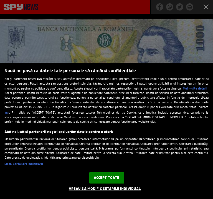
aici (6, 113)
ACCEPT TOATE (107, 178)
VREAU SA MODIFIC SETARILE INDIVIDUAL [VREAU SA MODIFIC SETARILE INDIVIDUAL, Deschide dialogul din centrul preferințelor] (105, 189)
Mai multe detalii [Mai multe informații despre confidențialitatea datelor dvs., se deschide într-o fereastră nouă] (195, 88)
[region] (106, 131)
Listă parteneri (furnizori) (23, 164)
